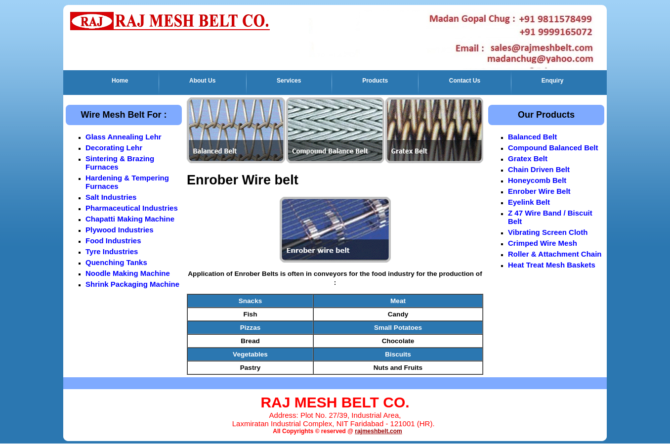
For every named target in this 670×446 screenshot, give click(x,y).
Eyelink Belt (529, 202)
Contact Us (464, 80)
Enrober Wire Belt (539, 191)
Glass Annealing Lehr (123, 137)
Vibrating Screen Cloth (547, 232)
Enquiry (553, 80)
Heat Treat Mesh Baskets (551, 265)
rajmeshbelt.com (378, 431)
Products (375, 80)
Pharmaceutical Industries (131, 208)
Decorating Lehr (113, 147)
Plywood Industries (119, 229)
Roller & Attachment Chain (554, 254)
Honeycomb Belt (537, 180)
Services (289, 80)
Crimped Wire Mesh (542, 243)
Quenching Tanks (116, 262)
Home (120, 80)
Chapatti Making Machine (129, 219)
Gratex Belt (527, 158)
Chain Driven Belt (539, 169)
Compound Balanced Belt (553, 147)
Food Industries (113, 240)
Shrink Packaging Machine (132, 284)
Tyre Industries (111, 251)
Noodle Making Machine (127, 273)
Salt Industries (110, 197)
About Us (202, 80)
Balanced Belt (532, 137)
